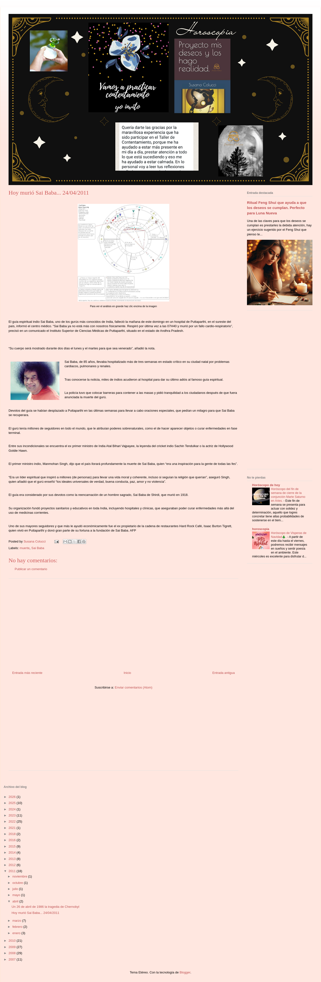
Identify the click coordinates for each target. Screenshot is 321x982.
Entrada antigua (223, 673)
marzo (17, 920)
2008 (13, 953)
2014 (13, 852)
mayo (16, 895)
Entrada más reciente (27, 673)
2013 (13, 859)
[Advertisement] (123, 622)
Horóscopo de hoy (266, 485)
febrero (17, 927)
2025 (13, 803)
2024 (13, 809)
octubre (18, 883)
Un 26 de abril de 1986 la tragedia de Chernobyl (45, 907)
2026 (13, 797)
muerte (25, 548)
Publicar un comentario (31, 569)
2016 (13, 840)
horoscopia (260, 529)
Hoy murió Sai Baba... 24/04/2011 (35, 913)
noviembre (20, 876)
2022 (13, 821)
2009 (13, 947)
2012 (13, 865)
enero (16, 933)
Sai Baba (37, 548)
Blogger (185, 972)
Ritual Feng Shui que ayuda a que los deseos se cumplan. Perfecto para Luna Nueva (276, 207)
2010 (13, 940)
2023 (13, 815)
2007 (13, 959)
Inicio (127, 673)
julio (15, 889)
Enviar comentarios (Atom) (133, 687)
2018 (13, 834)
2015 (13, 846)
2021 (13, 828)
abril (15, 901)
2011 (13, 871)
